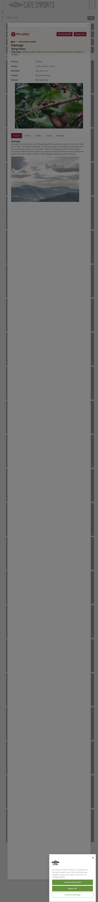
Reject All (72, 888)
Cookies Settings (73, 895)
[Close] (93, 857)
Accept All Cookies (72, 882)
